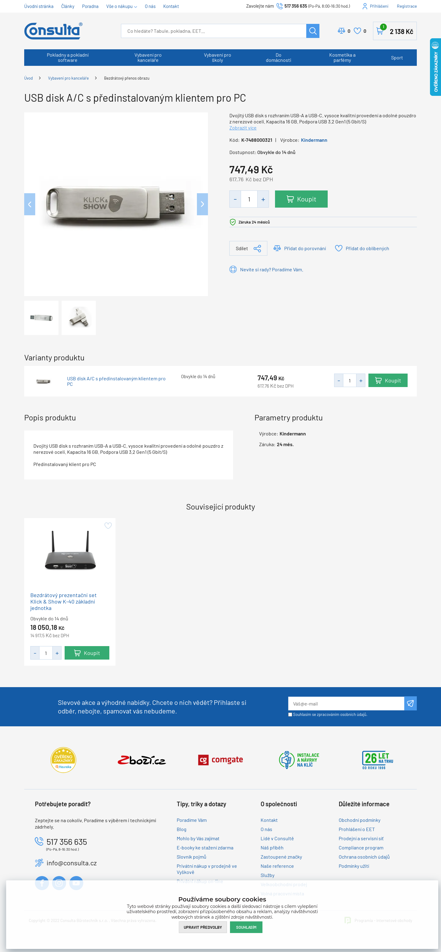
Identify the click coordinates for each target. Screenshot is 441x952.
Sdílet (242, 248)
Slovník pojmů (191, 857)
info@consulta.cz (72, 863)
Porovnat (349, 31)
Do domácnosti (278, 57)
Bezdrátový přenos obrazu (126, 78)
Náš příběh (272, 847)
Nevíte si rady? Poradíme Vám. (271, 269)
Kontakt (171, 6)
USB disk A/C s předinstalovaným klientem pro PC (116, 381)
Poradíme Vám (192, 820)
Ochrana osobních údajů (364, 857)
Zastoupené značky (281, 857)
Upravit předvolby (203, 926)
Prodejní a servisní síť (361, 838)
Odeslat (410, 703)
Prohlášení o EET (357, 829)
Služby (267, 875)
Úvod (28, 78)
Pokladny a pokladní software (68, 57)
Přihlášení (379, 6)
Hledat (312, 31)
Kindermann (314, 140)
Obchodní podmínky (359, 820)
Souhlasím (246, 926)
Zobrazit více (243, 127)
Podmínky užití (354, 866)
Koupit (307, 199)
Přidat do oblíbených (367, 248)
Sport (397, 57)
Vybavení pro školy (217, 57)
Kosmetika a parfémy (342, 57)
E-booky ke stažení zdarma (205, 847)
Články (67, 6)
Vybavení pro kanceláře (148, 57)
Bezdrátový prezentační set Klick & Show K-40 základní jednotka (63, 601)
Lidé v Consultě (277, 838)
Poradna (90, 6)
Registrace (407, 6)
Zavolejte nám (260, 6)
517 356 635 (296, 6)
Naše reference (277, 866)
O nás (150, 6)
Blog (182, 829)
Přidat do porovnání (305, 248)
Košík (396, 30)
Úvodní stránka (39, 6)
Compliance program (361, 847)
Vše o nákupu (119, 6)
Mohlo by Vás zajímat (198, 838)
